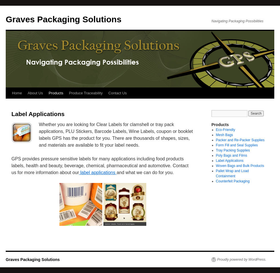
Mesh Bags (224, 135)
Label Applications (230, 161)
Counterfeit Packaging (233, 181)
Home (17, 93)
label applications (98, 172)
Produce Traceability (86, 93)
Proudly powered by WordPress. (241, 260)
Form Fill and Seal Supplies (237, 145)
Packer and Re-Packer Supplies (240, 140)
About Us (35, 93)
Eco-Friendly (225, 130)
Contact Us (117, 93)
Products (56, 93)
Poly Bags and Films (231, 156)
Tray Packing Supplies (233, 150)
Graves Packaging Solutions (63, 19)
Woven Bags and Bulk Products (240, 166)
